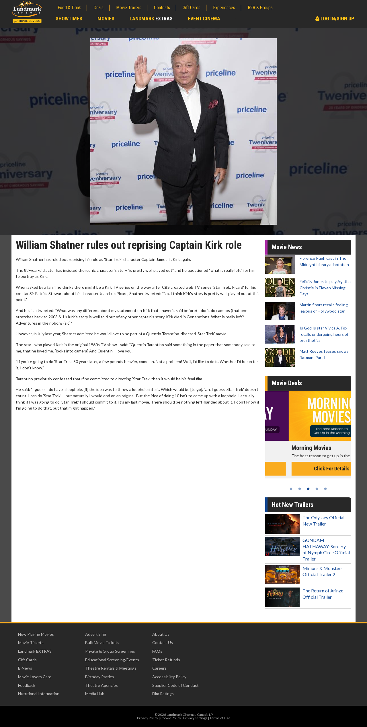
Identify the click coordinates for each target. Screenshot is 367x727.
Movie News (287, 247)
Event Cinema (204, 18)
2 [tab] (299, 489)
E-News (25, 668)
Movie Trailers (128, 7)
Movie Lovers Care (34, 676)
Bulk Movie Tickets (102, 642)
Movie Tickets (31, 642)
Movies (105, 18)
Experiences (224, 7)
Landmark (151, 18)
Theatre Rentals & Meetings (110, 668)
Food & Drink (69, 7)
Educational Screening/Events (112, 659)
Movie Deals (287, 383)
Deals (98, 7)
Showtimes (69, 18)
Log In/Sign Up (334, 18)
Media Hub (94, 693)
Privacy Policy (147, 718)
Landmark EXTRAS (35, 651)
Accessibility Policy (169, 676)
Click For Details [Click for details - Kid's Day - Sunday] (308, 469)
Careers (159, 668)
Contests (162, 7)
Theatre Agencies (101, 685)
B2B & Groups (260, 7)
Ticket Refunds (166, 659)
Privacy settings (195, 718)
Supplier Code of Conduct (175, 685)
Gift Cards (191, 7)
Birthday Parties (99, 676)
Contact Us (162, 642)
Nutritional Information (38, 693)
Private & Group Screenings (110, 651)
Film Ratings (163, 693)
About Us (160, 634)
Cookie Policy (170, 718)
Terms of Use (220, 718)
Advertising (95, 634)
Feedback (26, 685)
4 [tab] (317, 489)
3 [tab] (308, 489)
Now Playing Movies (36, 634)
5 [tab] (325, 489)
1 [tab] (291, 489)
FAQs (157, 651)
